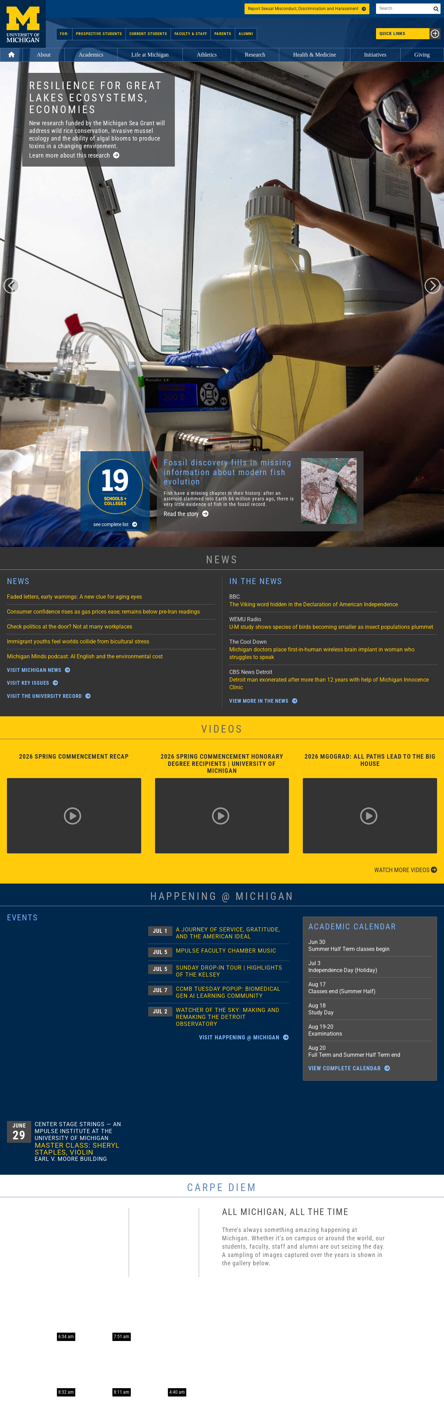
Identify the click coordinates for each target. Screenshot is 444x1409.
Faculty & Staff (190, 34)
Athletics (207, 55)
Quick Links (410, 33)
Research (255, 55)
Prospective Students (99, 34)
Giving (422, 55)
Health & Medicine (314, 55)
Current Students (148, 34)
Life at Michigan (150, 55)
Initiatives (375, 55)
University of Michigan (23, 24)
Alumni (246, 34)
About (44, 55)
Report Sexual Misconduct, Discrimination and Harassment (307, 8)
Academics (91, 55)
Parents (222, 34)
